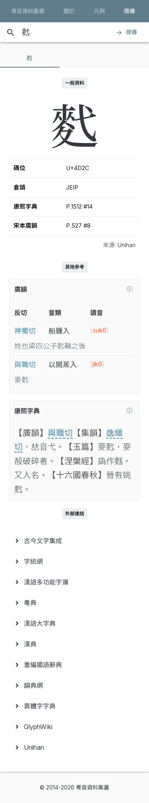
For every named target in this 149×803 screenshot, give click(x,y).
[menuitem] (74, 541)
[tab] (30, 58)
